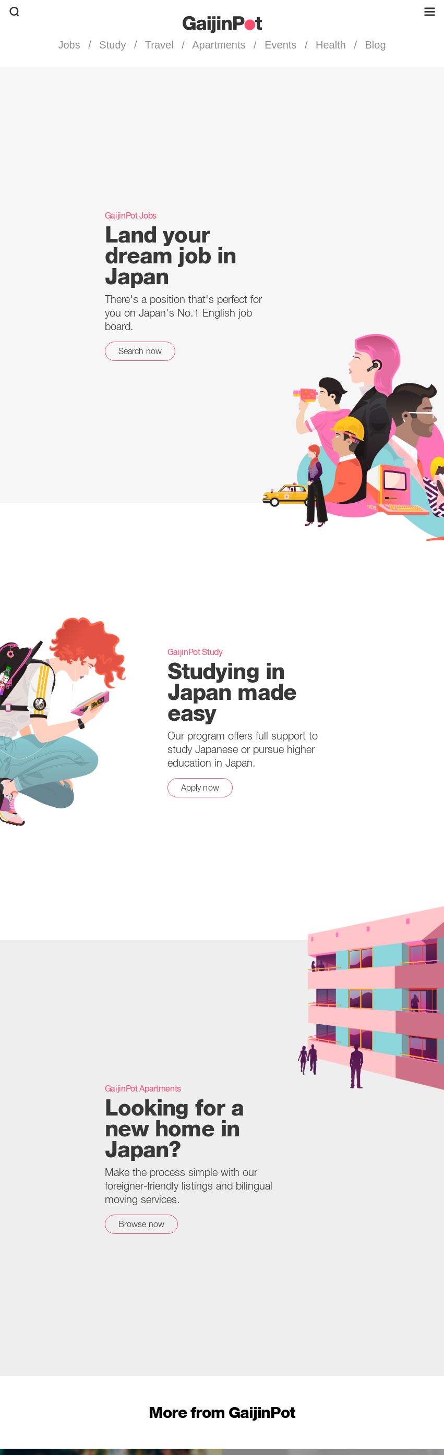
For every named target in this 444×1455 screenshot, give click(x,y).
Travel (159, 45)
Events (280, 45)
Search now (140, 351)
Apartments (219, 45)
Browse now (141, 1224)
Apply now (200, 787)
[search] (14, 11)
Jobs (70, 45)
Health (331, 45)
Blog (374, 45)
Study (113, 45)
